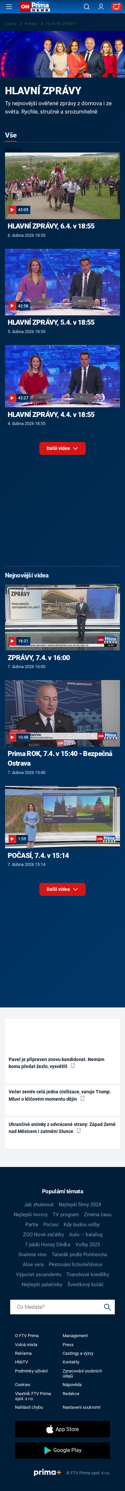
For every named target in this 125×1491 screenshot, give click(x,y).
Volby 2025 (87, 1245)
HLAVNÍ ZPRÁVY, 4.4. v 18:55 (51, 415)
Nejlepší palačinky (42, 1285)
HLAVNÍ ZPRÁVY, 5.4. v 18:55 (51, 322)
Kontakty (71, 1361)
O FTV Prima (27, 1335)
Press (68, 1344)
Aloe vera (33, 1265)
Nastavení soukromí (81, 1407)
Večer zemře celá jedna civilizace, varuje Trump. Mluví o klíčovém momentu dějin (60, 1095)
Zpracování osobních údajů (82, 1373)
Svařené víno (32, 1255)
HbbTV (21, 1361)
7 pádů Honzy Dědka (47, 1245)
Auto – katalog (85, 1235)
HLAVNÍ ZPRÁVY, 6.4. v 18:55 (51, 226)
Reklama (23, 1353)
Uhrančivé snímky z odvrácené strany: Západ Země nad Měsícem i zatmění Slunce (62, 1128)
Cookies (22, 1384)
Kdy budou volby (82, 1225)
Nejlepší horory (31, 1215)
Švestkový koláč (85, 1285)
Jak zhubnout (39, 1205)
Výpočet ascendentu (38, 1275)
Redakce (71, 1393)
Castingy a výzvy (78, 1353)
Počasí (51, 1225)
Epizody (13, 150)
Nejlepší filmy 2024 (80, 1205)
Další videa (62, 450)
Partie (31, 1225)
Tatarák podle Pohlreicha (79, 1255)
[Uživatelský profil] (101, 7)
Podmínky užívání (31, 1370)
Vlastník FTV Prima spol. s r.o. (33, 1396)
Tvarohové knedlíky (87, 1275)
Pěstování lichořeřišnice (75, 1265)
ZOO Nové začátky (43, 1235)
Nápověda (72, 1384)
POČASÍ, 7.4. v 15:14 (38, 856)
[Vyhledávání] (87, 7)
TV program (66, 1215)
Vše (11, 135)
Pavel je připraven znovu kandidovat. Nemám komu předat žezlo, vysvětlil (56, 1063)
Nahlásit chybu (29, 1407)
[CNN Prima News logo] (35, 6)
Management (75, 1335)
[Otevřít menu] (9, 6)
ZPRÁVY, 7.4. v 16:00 (39, 658)
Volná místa (26, 1344)
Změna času (97, 1215)
